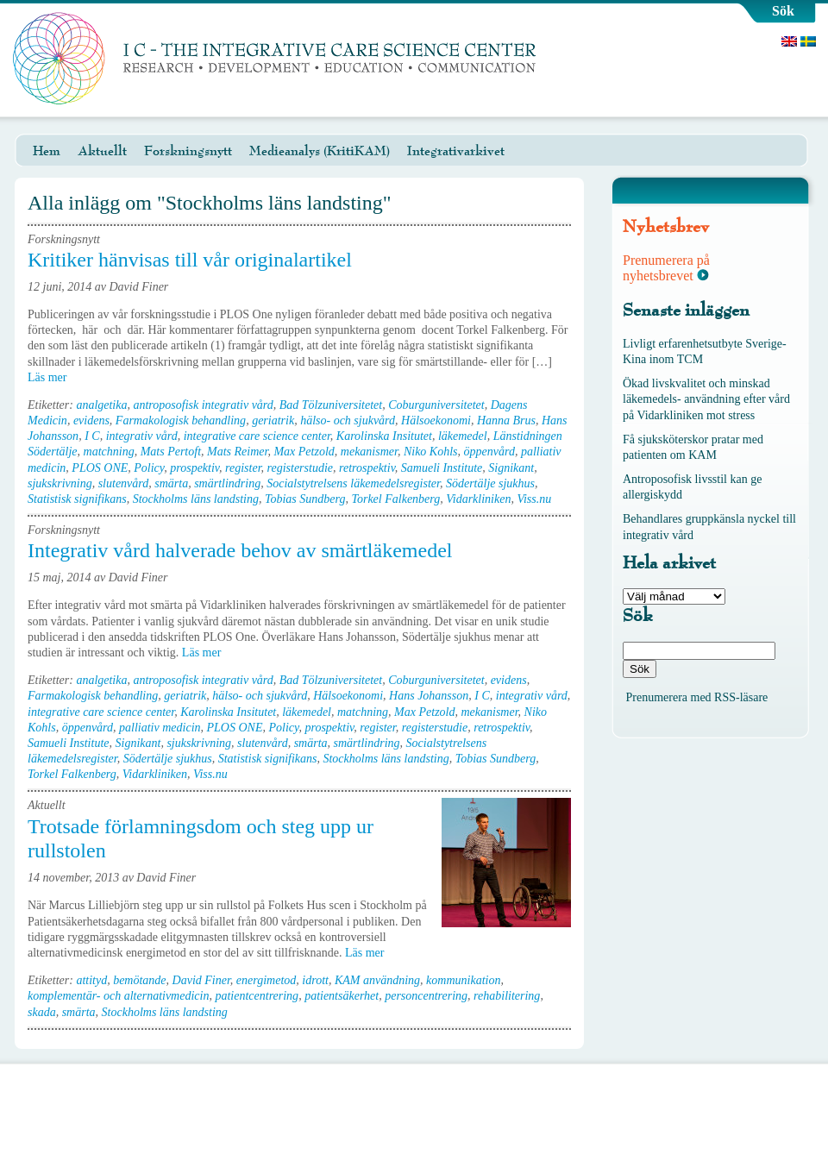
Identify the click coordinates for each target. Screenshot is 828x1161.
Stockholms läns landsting (196, 499)
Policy (149, 467)
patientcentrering (256, 995)
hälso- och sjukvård (347, 420)
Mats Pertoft (171, 451)
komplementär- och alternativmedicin (118, 995)
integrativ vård (142, 436)
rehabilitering (507, 995)
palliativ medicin (159, 727)
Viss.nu (534, 499)
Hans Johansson (428, 695)
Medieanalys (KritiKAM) (319, 151)
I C (92, 436)
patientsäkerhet (341, 995)
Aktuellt (102, 151)
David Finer (201, 980)
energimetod (266, 980)
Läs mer (53, 377)
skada (42, 1012)
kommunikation (463, 980)
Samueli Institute (442, 467)
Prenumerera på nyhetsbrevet (666, 268)
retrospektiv (367, 467)
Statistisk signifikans (77, 499)
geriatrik (273, 420)
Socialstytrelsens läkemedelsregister (353, 483)
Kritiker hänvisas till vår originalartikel (190, 259)
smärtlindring (227, 483)
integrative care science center (257, 436)
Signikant (511, 467)
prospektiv (194, 467)
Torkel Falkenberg (395, 499)
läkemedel (462, 436)
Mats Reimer (237, 451)
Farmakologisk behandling (181, 420)
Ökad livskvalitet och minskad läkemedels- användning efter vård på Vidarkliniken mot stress (706, 399)
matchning (109, 451)
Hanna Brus (506, 420)
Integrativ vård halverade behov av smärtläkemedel (240, 550)
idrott (315, 980)
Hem (46, 151)
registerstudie (300, 467)
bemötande (139, 980)
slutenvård (123, 483)
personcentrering (426, 995)
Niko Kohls (431, 451)
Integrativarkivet (456, 151)
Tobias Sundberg (305, 499)
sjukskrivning (60, 483)
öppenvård (489, 451)
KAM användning (377, 980)
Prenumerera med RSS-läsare (697, 697)
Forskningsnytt (188, 151)
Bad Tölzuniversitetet (330, 405)
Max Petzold (303, 451)
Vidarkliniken (478, 499)
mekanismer (369, 451)
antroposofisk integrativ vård (203, 405)
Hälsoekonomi (436, 420)
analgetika (101, 405)
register (242, 467)
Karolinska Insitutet (384, 436)
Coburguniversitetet (436, 405)
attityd (91, 980)
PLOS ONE (100, 467)
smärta (171, 483)
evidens (91, 420)
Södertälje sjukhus (490, 483)
